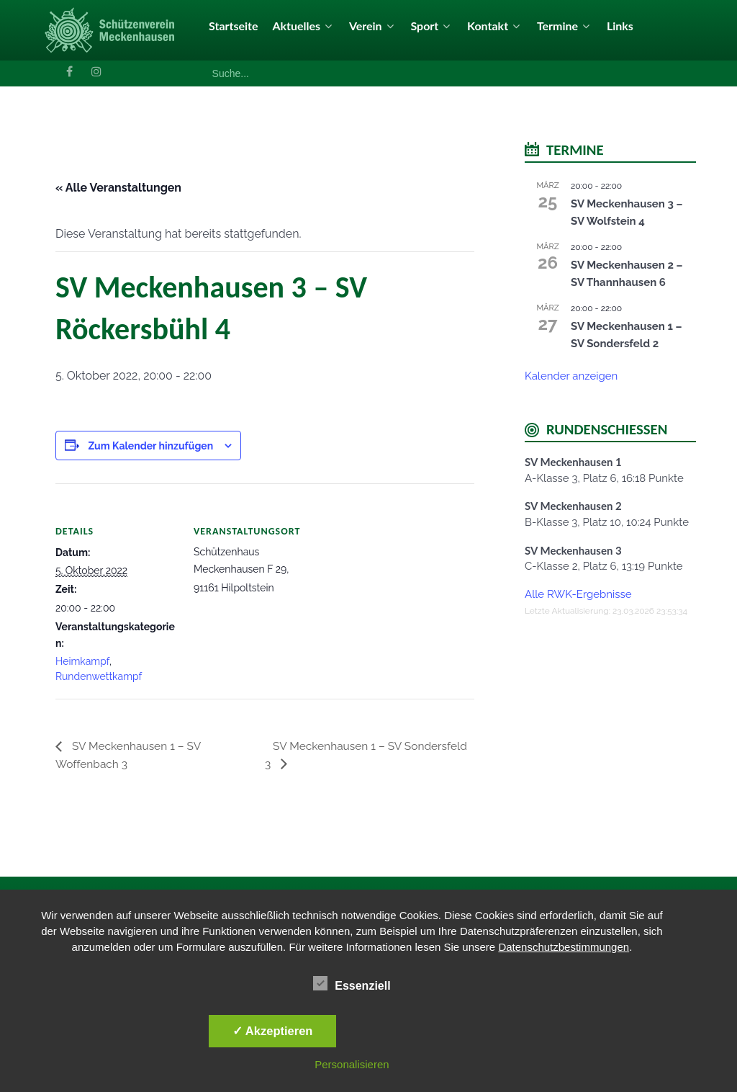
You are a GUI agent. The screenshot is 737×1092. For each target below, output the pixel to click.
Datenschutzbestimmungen (563, 947)
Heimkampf (82, 661)
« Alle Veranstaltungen (118, 187)
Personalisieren (352, 1064)
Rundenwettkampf (98, 676)
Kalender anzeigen (571, 376)
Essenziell (351, 983)
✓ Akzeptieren (272, 1030)
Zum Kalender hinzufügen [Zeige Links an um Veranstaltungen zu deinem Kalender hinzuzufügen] (150, 446)
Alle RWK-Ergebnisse (578, 594)
